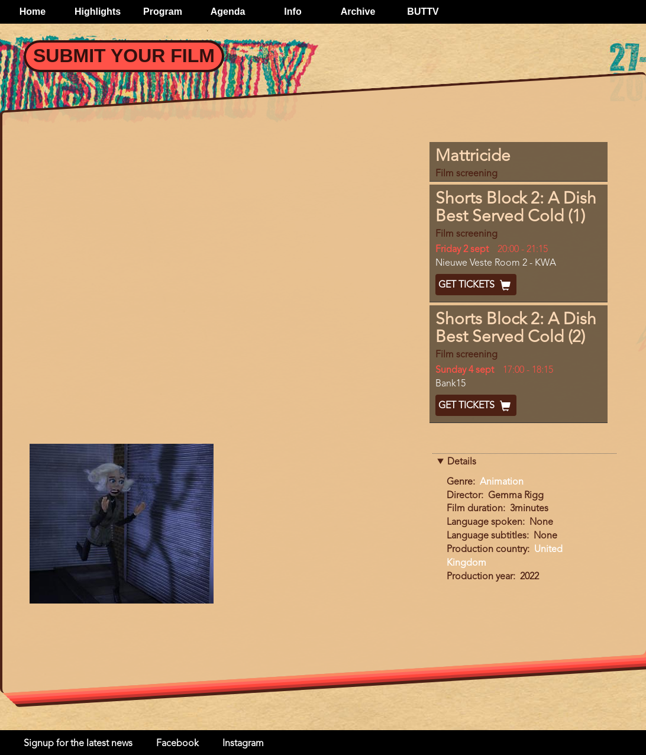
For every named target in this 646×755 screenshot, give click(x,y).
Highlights (98, 12)
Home (33, 12)
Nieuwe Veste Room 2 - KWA (495, 263)
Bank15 (450, 384)
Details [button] (461, 462)
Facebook (177, 743)
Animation (502, 482)
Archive (358, 12)
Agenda (228, 12)
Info (292, 12)
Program (162, 12)
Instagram (243, 743)
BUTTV (422, 12)
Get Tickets (475, 285)
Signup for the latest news (78, 743)
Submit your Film (124, 55)
